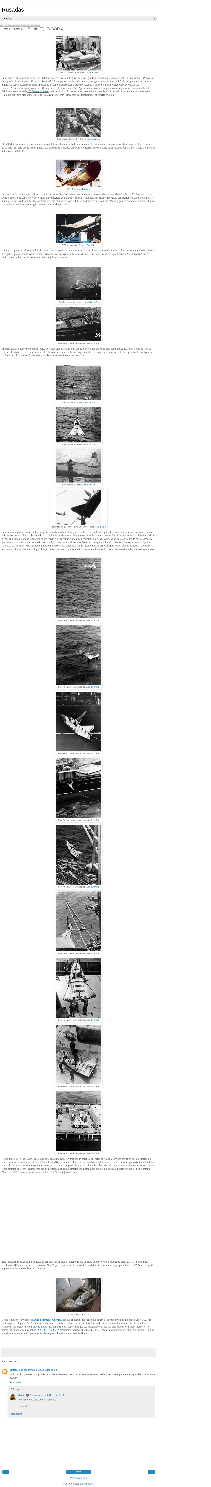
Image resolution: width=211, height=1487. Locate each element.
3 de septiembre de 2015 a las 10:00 (38, 1370)
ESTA (39, 1330)
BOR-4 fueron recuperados (47, 1319)
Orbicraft (85, 1314)
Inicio (78, 1472)
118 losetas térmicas (38, 91)
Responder (15, 1382)
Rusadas (13, 10)
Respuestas (19, 1389)
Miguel (21, 1395)
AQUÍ (143, 1319)
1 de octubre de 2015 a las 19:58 (47, 1395)
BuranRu (94, 72)
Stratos (13, 1370)
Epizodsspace (93, 139)
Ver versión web (78, 1478)
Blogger (89, 1483)
